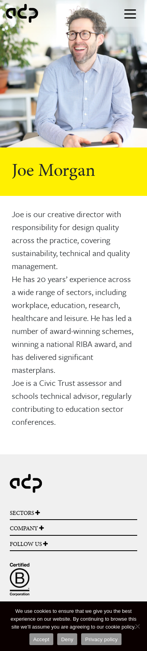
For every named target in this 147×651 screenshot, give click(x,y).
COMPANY (27, 528)
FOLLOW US (29, 544)
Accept (41, 639)
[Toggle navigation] (130, 13)
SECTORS (25, 513)
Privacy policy (101, 639)
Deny (67, 639)
